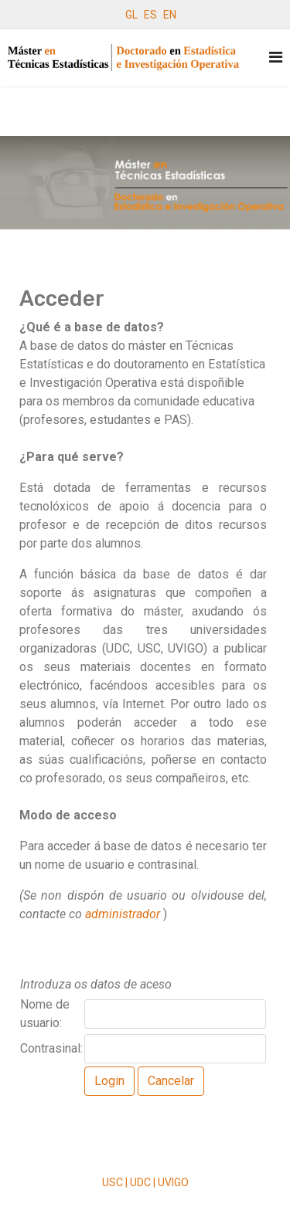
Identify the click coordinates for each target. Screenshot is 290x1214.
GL (131, 14)
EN (169, 14)
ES (150, 14)
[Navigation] (275, 57)
